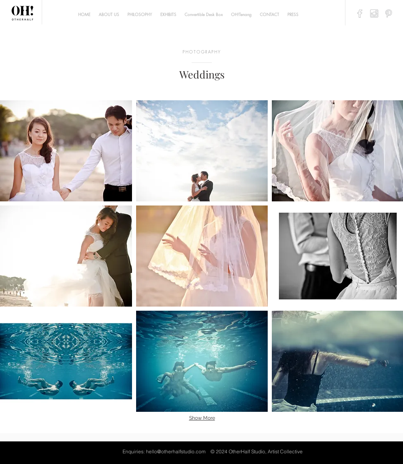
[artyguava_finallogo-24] (360, 13)
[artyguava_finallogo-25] (374, 13)
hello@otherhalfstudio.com (176, 451)
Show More (202, 418)
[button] (66, 150)
